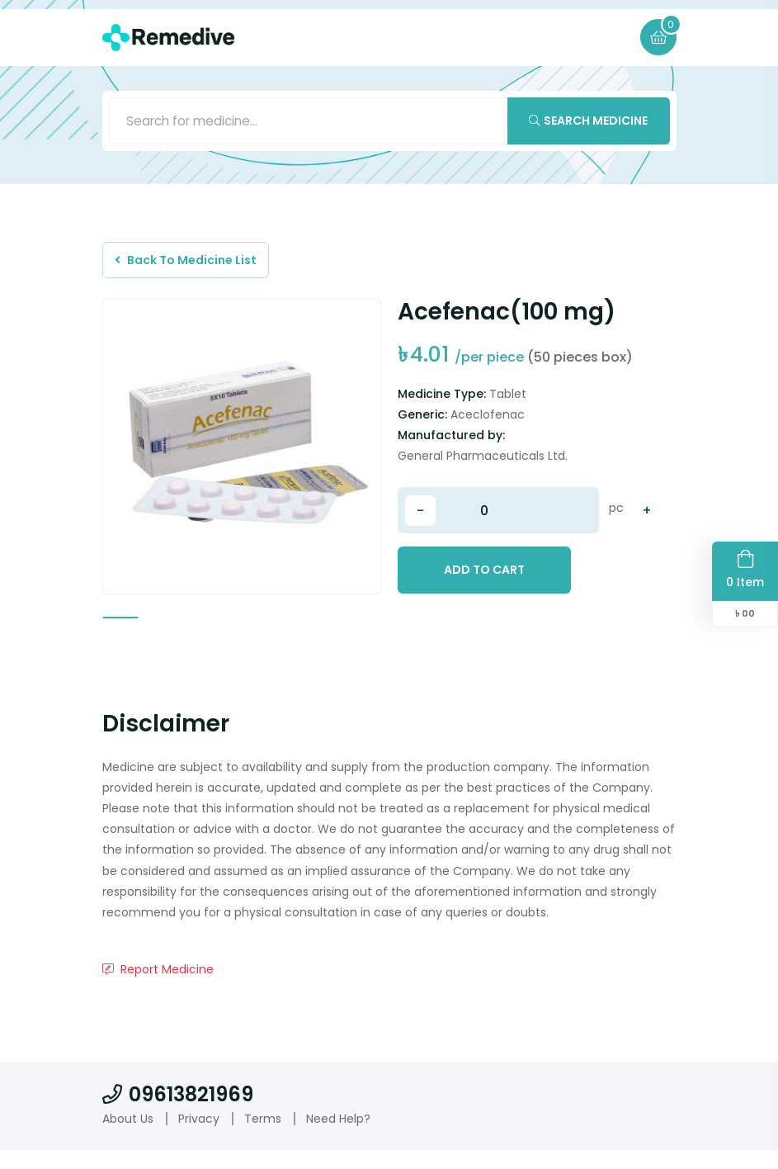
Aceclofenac (487, 422)
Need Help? (338, 1137)
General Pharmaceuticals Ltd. (483, 464)
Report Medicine (158, 988)
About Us (127, 1137)
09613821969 (177, 1113)
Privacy (198, 1137)
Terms (262, 1137)
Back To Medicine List (191, 265)
